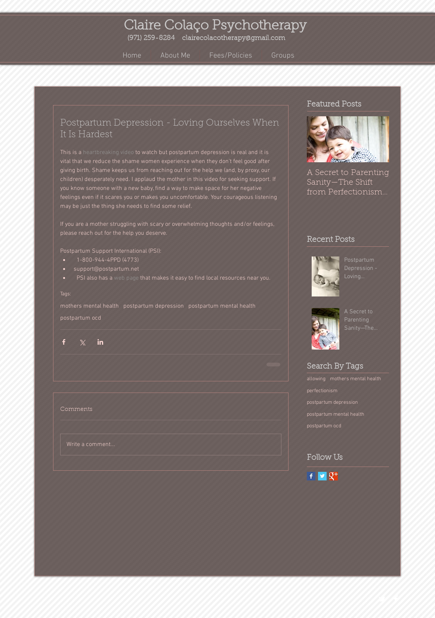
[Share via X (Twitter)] (82, 341)
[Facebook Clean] (395, 599)
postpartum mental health (222, 306)
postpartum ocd (80, 318)
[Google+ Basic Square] (333, 476)
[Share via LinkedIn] (100, 341)
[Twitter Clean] (382, 599)
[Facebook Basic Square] (311, 476)
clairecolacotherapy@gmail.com (233, 38)
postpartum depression (153, 306)
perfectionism (322, 391)
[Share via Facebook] (63, 341)
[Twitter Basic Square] (322, 476)
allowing (316, 379)
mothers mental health (89, 306)
